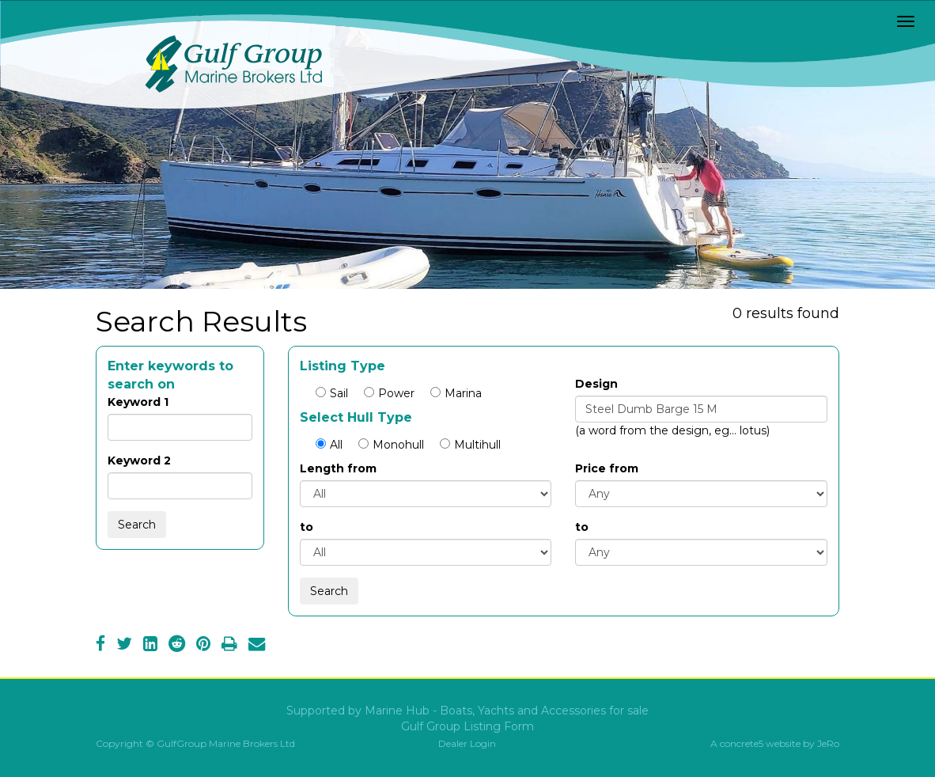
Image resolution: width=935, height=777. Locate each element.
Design (596, 384)
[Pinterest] (203, 646)
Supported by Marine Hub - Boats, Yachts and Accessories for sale (467, 710)
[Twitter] (124, 646)
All (329, 445)
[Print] (229, 646)
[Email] (256, 646)
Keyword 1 (138, 402)
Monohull (391, 445)
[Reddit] (176, 646)
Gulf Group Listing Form (467, 726)
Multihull (470, 445)
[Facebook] (100, 646)
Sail (332, 393)
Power (389, 393)
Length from (338, 468)
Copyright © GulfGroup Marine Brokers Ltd (195, 743)
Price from (606, 468)
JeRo (828, 743)
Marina (456, 393)
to (306, 527)
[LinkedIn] (150, 646)
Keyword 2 (139, 460)
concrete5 (741, 743)
